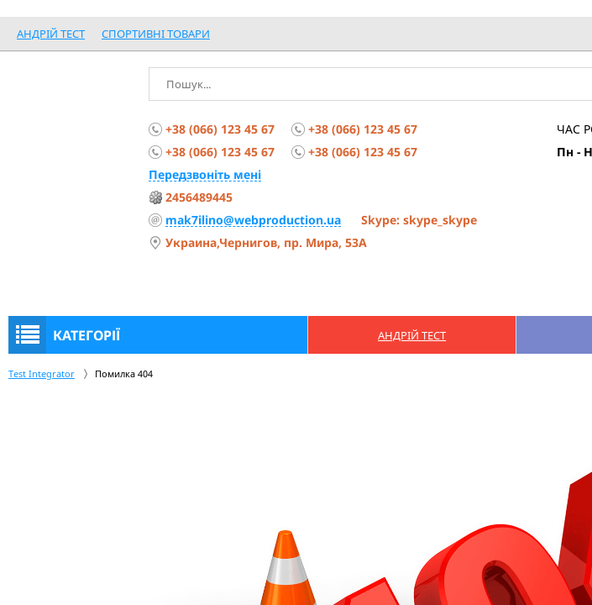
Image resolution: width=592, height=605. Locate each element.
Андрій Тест (51, 33)
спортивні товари (156, 33)
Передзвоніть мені (205, 174)
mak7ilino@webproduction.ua (253, 220)
